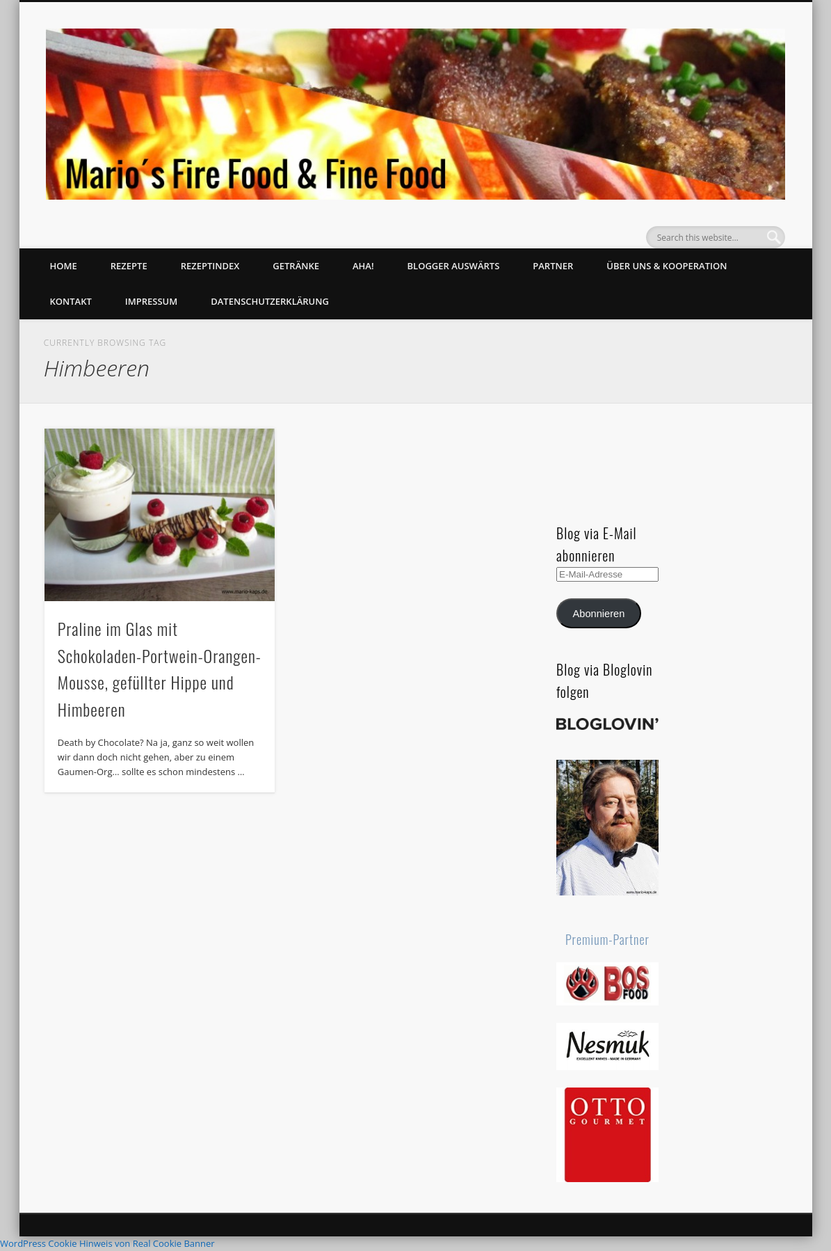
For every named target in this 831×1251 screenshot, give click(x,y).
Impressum (151, 301)
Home (63, 266)
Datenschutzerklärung (270, 301)
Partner (553, 266)
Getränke (296, 266)
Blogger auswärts (454, 266)
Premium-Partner (607, 939)
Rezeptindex (210, 266)
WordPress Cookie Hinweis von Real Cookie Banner (107, 1243)
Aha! (363, 266)
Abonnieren (599, 613)
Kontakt (71, 301)
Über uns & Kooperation (666, 266)
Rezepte (129, 266)
